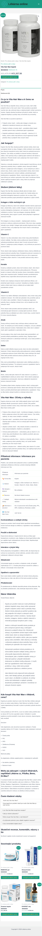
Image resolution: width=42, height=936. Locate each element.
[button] (38, 16)
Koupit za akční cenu (9, 77)
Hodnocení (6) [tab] (5, 93)
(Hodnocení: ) (12, 70)
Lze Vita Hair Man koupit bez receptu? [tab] (14, 810)
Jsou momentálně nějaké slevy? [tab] (12, 823)
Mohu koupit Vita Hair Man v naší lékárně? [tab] (15, 817)
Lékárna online (18, 4)
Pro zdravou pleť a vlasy (11, 61)
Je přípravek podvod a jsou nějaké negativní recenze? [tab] (18, 820)
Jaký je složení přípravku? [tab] (10, 813)
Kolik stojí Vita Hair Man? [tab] (10, 800)
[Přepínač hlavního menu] (38, 4)
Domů (2, 61)
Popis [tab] (2, 90)
